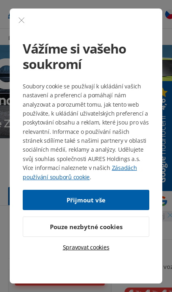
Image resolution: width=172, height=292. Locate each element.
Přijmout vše (86, 200)
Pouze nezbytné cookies (86, 227)
